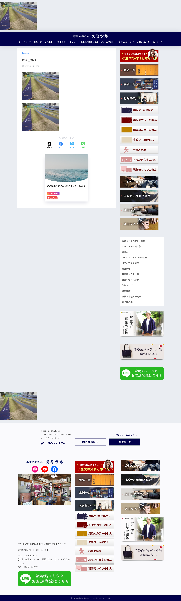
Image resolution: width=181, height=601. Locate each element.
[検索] (160, 42)
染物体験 (126, 290)
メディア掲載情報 (130, 263)
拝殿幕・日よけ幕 (130, 274)
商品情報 (126, 268)
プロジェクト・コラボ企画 (134, 257)
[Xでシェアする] (49, 145)
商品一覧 (125, 442)
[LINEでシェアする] (83, 145)
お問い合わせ (90, 442)
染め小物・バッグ (130, 279)
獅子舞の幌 (127, 302)
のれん (125, 251)
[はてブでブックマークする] (72, 145)
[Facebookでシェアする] (61, 145)
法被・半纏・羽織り (131, 296)
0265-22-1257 (53, 442)
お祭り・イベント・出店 (133, 240)
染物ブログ (127, 285)
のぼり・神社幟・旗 (131, 246)
